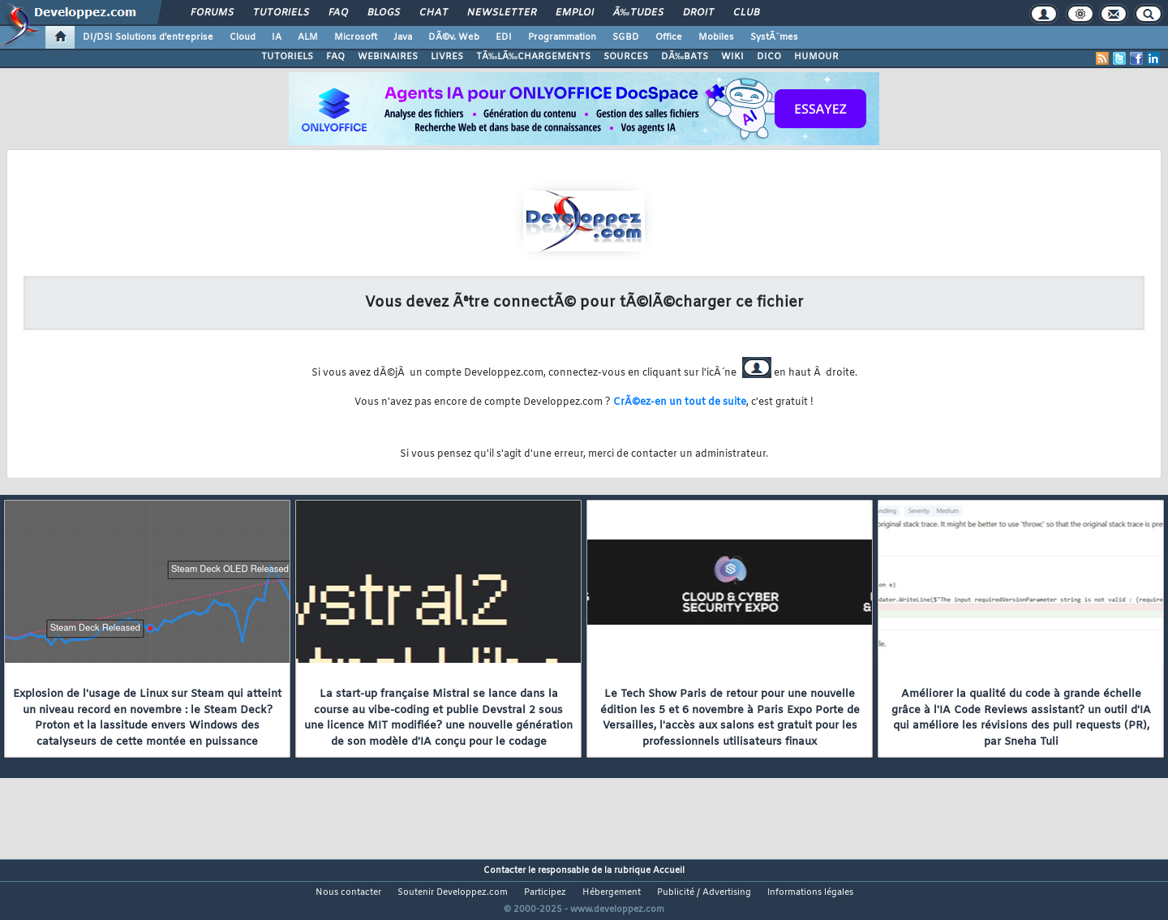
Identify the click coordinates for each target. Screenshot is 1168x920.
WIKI (732, 56)
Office (668, 37)
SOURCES (625, 56)
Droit (698, 12)
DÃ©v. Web (453, 37)
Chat (433, 12)
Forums (212, 12)
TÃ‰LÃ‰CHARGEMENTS (533, 56)
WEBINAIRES (388, 56)
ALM (308, 37)
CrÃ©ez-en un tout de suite (679, 402)
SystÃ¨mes (774, 37)
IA (276, 37)
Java (402, 37)
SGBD (625, 37)
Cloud (243, 37)
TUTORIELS (287, 56)
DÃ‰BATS (684, 56)
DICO (769, 56)
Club (746, 12)
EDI (504, 37)
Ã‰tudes (638, 12)
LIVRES (447, 56)
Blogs (384, 12)
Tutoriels (281, 12)
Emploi (574, 12)
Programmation (562, 37)
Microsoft (355, 37)
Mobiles (716, 37)
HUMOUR (816, 56)
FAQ (338, 12)
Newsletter (502, 12)
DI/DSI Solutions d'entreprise (148, 37)
